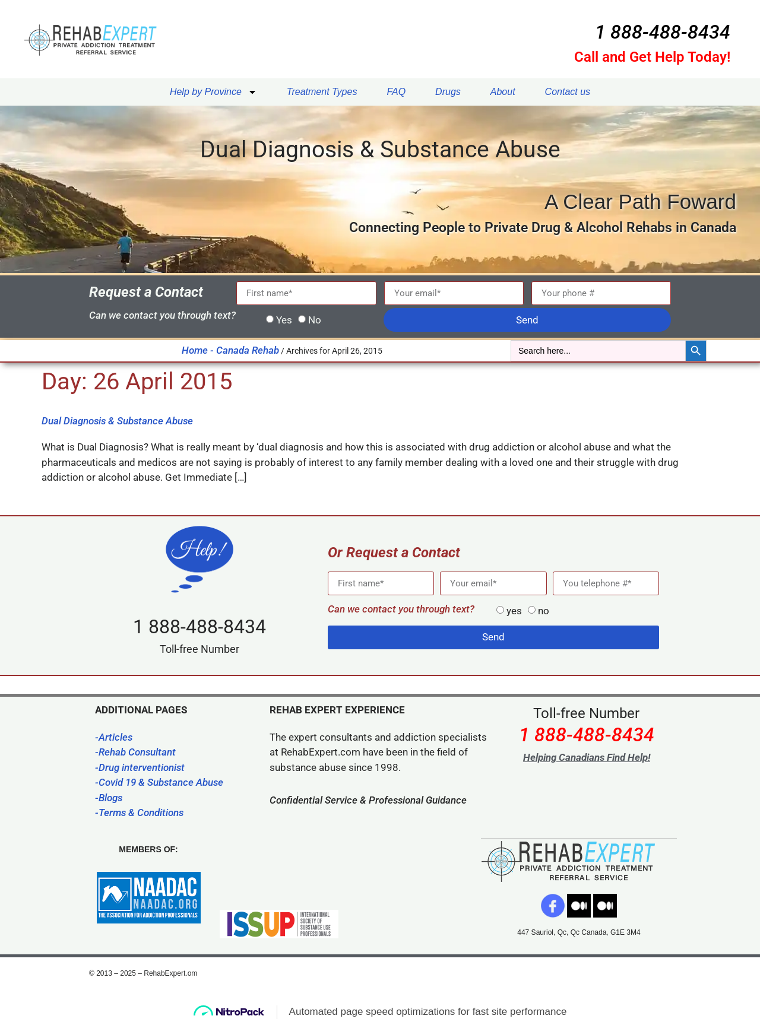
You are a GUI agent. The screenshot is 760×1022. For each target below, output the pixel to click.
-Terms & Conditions (139, 812)
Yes (284, 320)
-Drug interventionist (140, 767)
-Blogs (108, 798)
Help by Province (213, 92)
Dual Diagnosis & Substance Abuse (117, 421)
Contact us (567, 92)
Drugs (448, 92)
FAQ (396, 92)
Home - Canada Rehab (230, 350)
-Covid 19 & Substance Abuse (159, 782)
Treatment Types (322, 92)
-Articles (113, 737)
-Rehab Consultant (135, 752)
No (314, 320)
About (502, 92)
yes (514, 611)
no (543, 611)
